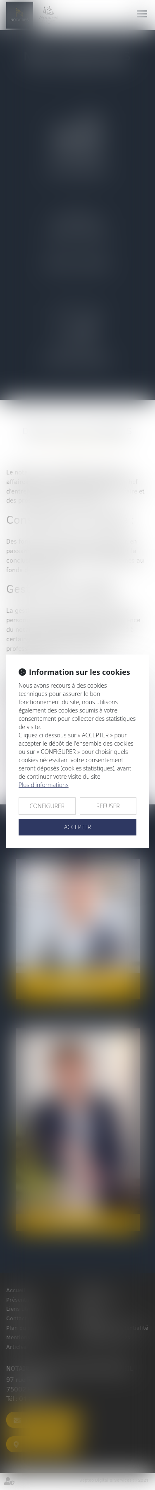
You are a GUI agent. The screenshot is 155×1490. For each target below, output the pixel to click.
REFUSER (108, 806)
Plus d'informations (44, 785)
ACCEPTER (77, 827)
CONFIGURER (46, 806)
